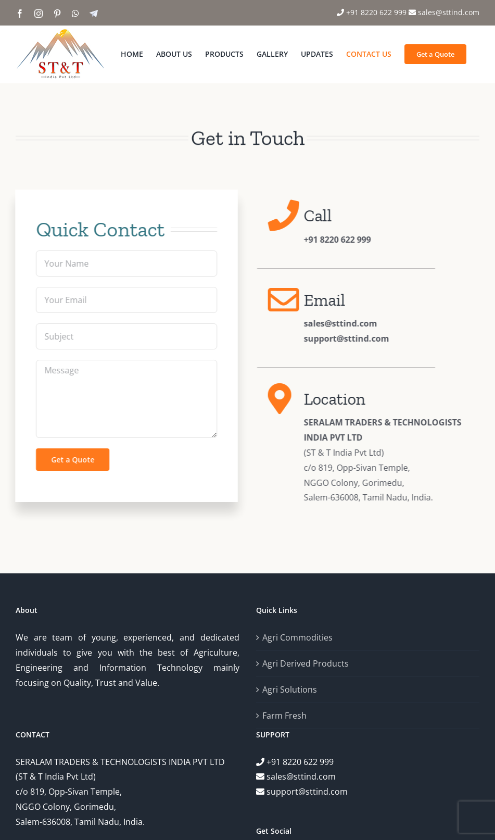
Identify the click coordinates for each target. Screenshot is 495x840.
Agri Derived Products (305, 663)
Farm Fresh (284, 715)
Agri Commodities (297, 637)
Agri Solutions (289, 689)
